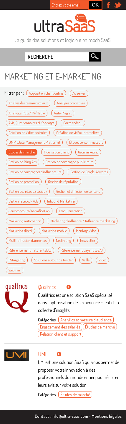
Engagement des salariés (60, 326)
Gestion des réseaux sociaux (28, 191)
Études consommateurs (86, 142)
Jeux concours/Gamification (29, 210)
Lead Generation (70, 210)
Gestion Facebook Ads (23, 201)
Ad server (79, 93)
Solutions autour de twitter (53, 260)
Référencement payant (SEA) (82, 250)
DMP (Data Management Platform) (34, 142)
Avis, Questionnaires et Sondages (31, 122)
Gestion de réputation (63, 181)
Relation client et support (60, 333)
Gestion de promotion (24, 181)
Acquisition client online (46, 93)
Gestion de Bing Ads (23, 161)
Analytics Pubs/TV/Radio (27, 113)
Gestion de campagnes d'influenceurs (35, 171)
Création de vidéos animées (28, 132)
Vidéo (102, 260)
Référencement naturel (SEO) (30, 250)
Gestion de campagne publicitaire (69, 161)
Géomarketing (88, 152)
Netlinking (63, 240)
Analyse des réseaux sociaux (28, 103)
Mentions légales (107, 416)
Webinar (15, 270)
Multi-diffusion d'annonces (28, 240)
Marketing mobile (54, 230)
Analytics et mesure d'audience (86, 319)
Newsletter (87, 240)
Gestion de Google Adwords (89, 171)
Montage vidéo (86, 230)
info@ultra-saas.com (70, 416)
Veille (85, 260)
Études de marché (22, 152)
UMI (42, 354)
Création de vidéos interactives (77, 132)
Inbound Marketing (61, 201)
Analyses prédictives (71, 103)
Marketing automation (25, 221)
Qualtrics (47, 287)
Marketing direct (20, 230)
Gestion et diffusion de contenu (78, 191)
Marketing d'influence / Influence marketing (82, 221)
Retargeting (17, 260)
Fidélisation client (56, 152)
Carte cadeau (72, 122)
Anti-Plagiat (63, 113)
